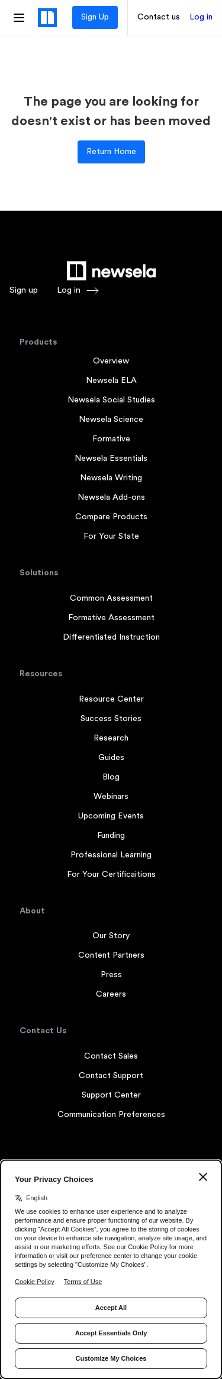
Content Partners (111, 955)
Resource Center (111, 699)
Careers (111, 994)
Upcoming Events (111, 816)
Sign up (23, 290)
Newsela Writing (111, 478)
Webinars (111, 796)
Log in (201, 17)
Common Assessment (111, 598)
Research (111, 738)
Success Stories (111, 719)
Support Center (111, 1095)
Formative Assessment (111, 618)
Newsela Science (111, 419)
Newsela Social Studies (111, 400)
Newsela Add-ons (111, 497)
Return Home (111, 152)
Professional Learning (111, 855)
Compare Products (111, 517)
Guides (111, 758)
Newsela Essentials (111, 458)
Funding (111, 835)
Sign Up (95, 17)
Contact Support (111, 1076)
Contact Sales (111, 1056)
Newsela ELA (111, 380)
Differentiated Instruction (111, 637)
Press (111, 975)
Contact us (158, 17)
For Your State (111, 536)
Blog (111, 777)
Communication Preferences (111, 1115)
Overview (111, 361)
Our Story (111, 936)
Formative (111, 439)
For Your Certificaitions (111, 874)
